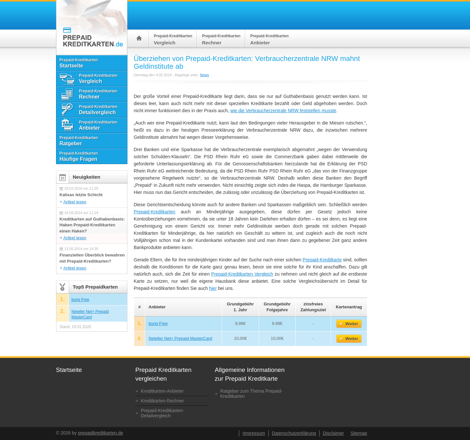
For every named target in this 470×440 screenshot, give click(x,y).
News (204, 75)
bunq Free (158, 323)
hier (213, 288)
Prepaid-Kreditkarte (322, 259)
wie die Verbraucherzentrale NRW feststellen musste (283, 110)
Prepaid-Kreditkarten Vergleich (242, 274)
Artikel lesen (75, 201)
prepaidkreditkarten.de (100, 432)
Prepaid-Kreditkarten (154, 211)
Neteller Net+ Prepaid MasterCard (180, 338)
